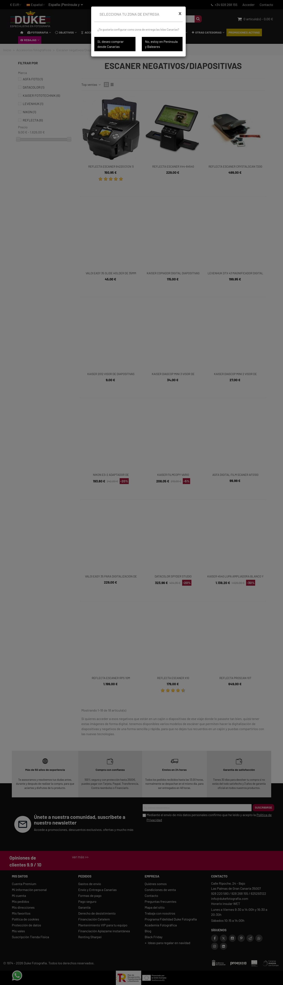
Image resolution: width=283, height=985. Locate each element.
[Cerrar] (180, 13)
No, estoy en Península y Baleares (161, 43)
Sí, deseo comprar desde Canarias (110, 43)
